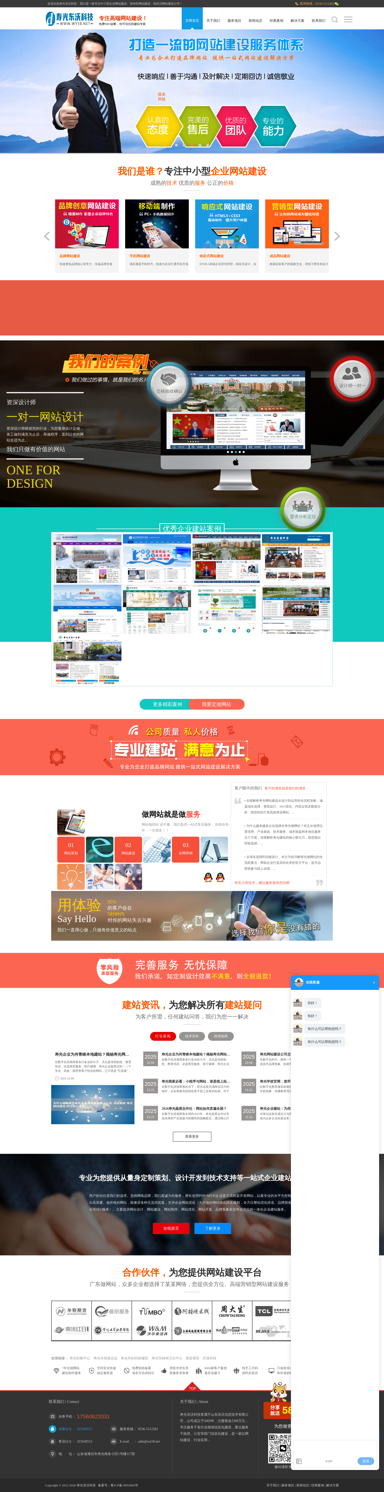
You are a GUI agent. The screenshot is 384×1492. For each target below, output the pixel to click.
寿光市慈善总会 (106, 1358)
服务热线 (126, 1429)
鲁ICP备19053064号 (124, 1485)
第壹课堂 (192, 1358)
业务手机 (65, 1416)
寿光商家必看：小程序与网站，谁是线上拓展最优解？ (196, 1081)
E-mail (124, 1441)
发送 (365, 1461)
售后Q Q (65, 1441)
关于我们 (213, 21)
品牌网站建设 (70, 256)
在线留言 (171, 1228)
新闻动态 (255, 21)
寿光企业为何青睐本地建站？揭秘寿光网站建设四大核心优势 (93, 1054)
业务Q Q (65, 1429)
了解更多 (213, 1228)
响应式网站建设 (212, 256)
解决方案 (297, 21)
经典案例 (276, 21)
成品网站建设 (280, 256)
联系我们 (318, 21)
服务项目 (234, 21)
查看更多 (192, 1136)
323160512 (84, 1429)
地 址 (65, 1454)
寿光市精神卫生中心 (167, 1358)
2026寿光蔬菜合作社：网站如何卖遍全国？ (194, 1108)
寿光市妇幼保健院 (134, 1358)
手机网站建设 (140, 256)
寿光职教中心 (80, 1358)
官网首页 (192, 21)
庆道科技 (209, 1358)
